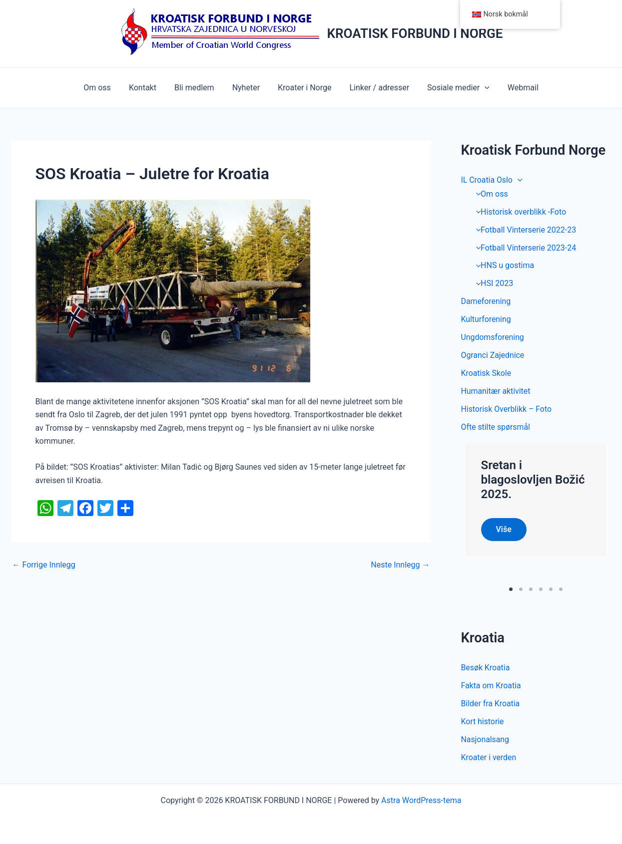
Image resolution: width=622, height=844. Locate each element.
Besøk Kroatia (486, 667)
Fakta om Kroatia (491, 685)
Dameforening (486, 301)
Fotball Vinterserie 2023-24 (524, 248)
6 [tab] (561, 589)
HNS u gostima (503, 266)
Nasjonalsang (485, 739)
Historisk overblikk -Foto (519, 212)
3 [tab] (531, 589)
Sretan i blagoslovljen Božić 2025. (533, 480)
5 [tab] (551, 589)
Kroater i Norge (303, 87)
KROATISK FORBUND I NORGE (415, 33)
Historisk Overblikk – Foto (507, 409)
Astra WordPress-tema (421, 800)
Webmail (516, 87)
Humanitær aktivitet (496, 391)
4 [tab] (541, 589)
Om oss (104, 87)
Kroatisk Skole (486, 373)
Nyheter (247, 87)
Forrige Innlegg (43, 565)
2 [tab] (521, 589)
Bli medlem (197, 87)
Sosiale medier (453, 88)
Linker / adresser (376, 87)
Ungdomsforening (493, 337)
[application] (480, 88)
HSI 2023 (492, 283)
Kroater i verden (489, 757)
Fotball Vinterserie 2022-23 (524, 230)
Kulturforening (486, 319)
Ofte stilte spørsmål (496, 427)
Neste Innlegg (400, 565)
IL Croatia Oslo (492, 180)
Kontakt (147, 87)
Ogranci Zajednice (493, 355)
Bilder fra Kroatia (491, 703)
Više (504, 529)
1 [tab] (511, 589)
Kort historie (483, 721)
